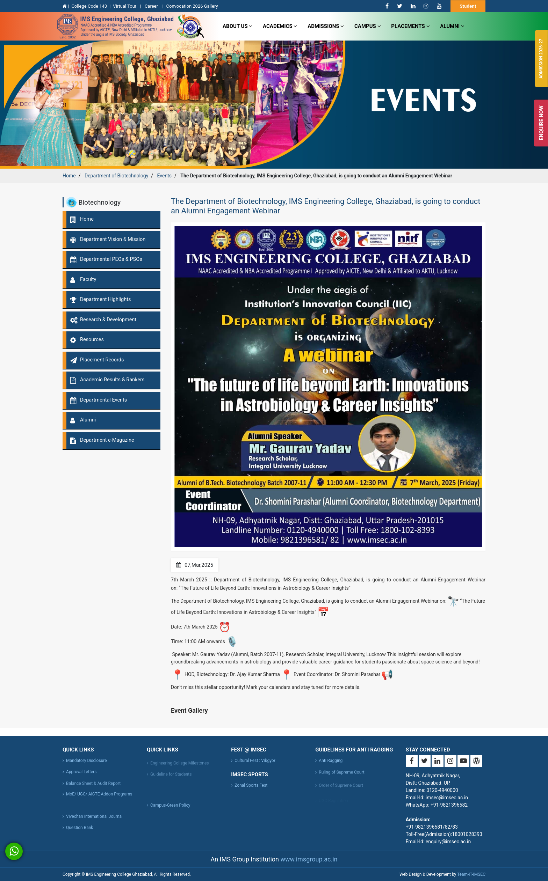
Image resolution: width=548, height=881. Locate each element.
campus (367, 26)
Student (468, 6)
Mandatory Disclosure (86, 765)
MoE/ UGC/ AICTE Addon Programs (99, 799)
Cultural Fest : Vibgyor (255, 765)
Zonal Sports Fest (251, 785)
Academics (280, 26)
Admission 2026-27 (541, 59)
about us (237, 26)
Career (152, 6)
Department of (116, 175)
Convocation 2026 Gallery (192, 6)
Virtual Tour (125, 6)
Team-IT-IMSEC (471, 874)
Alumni (452, 26)
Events (164, 175)
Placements (410, 26)
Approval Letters (81, 776)
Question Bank (79, 832)
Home (69, 175)
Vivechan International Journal (94, 821)
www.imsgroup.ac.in (308, 859)
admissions (326, 26)
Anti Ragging (330, 765)
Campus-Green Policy (170, 810)
